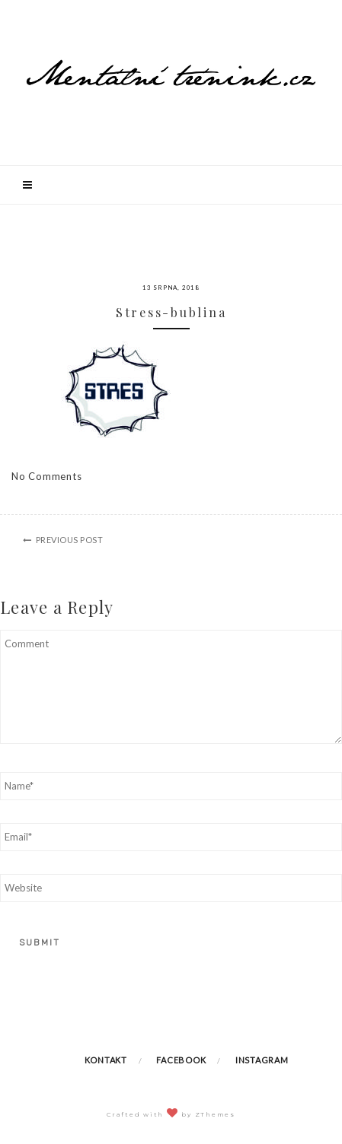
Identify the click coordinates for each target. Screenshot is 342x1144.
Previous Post (70, 540)
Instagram (262, 1060)
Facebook (181, 1060)
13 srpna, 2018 (171, 287)
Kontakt (106, 1060)
